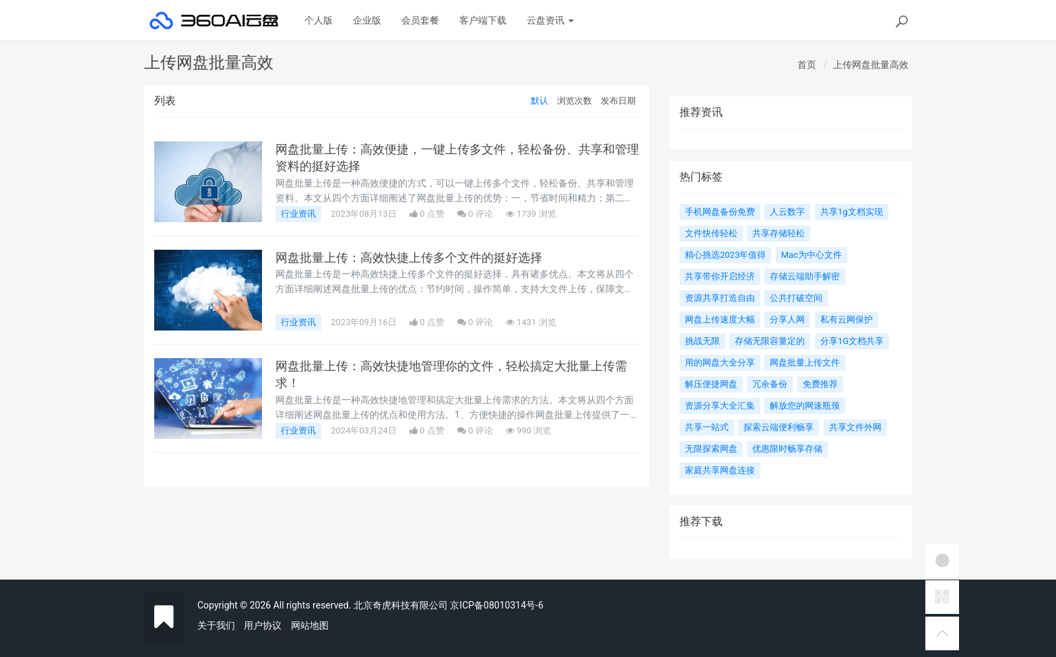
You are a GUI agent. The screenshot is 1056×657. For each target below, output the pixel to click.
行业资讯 (298, 214)
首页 (806, 64)
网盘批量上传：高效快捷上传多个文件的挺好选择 (408, 258)
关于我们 (216, 625)
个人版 (318, 20)
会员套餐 (420, 20)
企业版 (367, 20)
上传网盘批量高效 (871, 64)
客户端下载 (482, 20)
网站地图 (310, 625)
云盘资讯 (550, 20)
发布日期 (618, 101)
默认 (539, 101)
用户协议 (263, 625)
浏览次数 (574, 101)
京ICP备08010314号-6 (496, 605)
